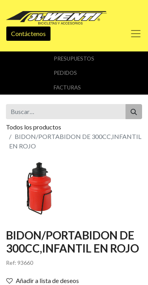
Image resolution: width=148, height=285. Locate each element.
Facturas (67, 87)
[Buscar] (134, 111)
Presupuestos (74, 58)
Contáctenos (28, 33)
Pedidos (65, 73)
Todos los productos (33, 127)
